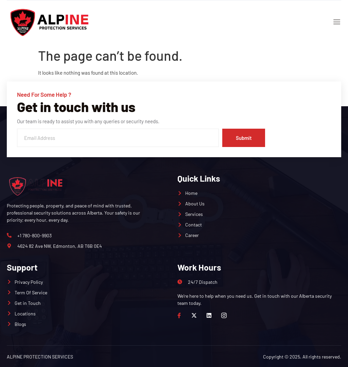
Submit (243, 138)
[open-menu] (335, 22)
